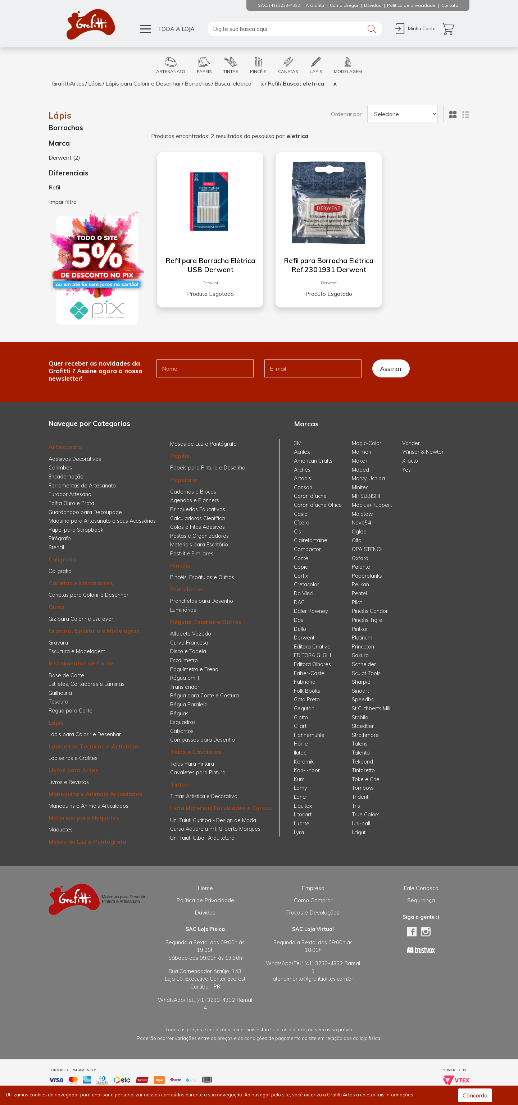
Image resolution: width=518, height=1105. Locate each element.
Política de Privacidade (205, 900)
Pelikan (360, 584)
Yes (406, 470)
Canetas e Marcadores (81, 583)
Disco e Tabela (188, 651)
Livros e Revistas (69, 782)
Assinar (391, 368)
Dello (300, 629)
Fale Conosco (421, 887)
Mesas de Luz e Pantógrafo (87, 841)
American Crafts (313, 461)
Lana (300, 797)
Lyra (299, 832)
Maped (360, 470)
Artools (302, 478)
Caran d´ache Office (318, 505)
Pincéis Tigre (367, 620)
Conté (301, 558)
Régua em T (185, 678)
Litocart (303, 814)
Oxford (360, 558)
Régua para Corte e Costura (204, 695)
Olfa (357, 540)
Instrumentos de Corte (81, 663)
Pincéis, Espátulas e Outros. (202, 577)
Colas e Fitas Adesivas (197, 527)
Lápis (95, 83)
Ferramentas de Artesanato (82, 485)
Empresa (313, 887)
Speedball (364, 699)
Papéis (180, 455)
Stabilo (360, 717)
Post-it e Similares (191, 553)
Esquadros (183, 722)
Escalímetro (184, 660)
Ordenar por (346, 114)
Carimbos (60, 467)
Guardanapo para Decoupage (85, 512)
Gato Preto (307, 699)
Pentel (359, 593)
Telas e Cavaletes (195, 751)
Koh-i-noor (307, 770)
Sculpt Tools (366, 673)
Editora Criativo (312, 646)
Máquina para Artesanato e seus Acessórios (102, 521)
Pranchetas (186, 589)
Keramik (304, 761)
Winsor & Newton (423, 452)
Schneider (364, 664)
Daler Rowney (311, 611)
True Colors (366, 814)
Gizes (56, 606)
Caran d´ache (310, 496)
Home (205, 887)
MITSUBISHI (366, 496)
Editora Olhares (312, 664)
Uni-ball (361, 823)
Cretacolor (306, 584)
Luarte (301, 823)
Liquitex (303, 806)
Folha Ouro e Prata (71, 503)
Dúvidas (205, 912)
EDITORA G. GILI (312, 655)
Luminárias (183, 610)
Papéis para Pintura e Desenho (207, 467)
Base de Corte (66, 675)
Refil (273, 83)
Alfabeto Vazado (190, 634)
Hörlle (301, 744)
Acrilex (302, 452)
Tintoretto (363, 770)
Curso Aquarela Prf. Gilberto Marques (215, 829)
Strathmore (365, 735)
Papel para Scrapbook (76, 530)
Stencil (56, 547)
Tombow (362, 788)
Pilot (357, 602)
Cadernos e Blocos (193, 492)
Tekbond (362, 761)
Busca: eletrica (232, 83)
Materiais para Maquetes (84, 817)
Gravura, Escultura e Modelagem (94, 630)
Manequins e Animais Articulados (95, 793)
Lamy (300, 788)
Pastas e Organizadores (199, 536)
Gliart (300, 726)
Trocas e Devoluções (313, 912)
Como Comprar (313, 900)
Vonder (411, 443)
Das (298, 620)
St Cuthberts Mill (371, 708)
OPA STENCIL (368, 549)
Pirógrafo (60, 538)
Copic (301, 567)
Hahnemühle (309, 735)
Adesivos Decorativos (75, 459)
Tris (356, 806)
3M (297, 443)
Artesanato (65, 446)
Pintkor (360, 629)
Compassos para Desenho (202, 740)
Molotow (362, 514)
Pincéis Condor (370, 611)
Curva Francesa (189, 642)
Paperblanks (367, 576)
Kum (299, 779)
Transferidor (184, 687)
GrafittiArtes (68, 83)
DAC (299, 602)
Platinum (362, 637)
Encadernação (66, 476)
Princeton (363, 646)
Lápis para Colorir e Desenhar (143, 83)
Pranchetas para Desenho (201, 601)
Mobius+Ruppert (372, 505)
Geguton (304, 708)
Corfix (301, 576)
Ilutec (300, 752)
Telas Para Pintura (192, 764)
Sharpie (361, 682)
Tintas (179, 784)
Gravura (58, 642)
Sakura (360, 655)
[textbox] (295, 29)
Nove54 (361, 522)
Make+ (360, 461)
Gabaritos (182, 731)
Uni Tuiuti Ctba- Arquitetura (202, 838)
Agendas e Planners (194, 500)
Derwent (210, 282)
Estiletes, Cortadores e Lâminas (86, 684)
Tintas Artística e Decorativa (203, 796)
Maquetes (61, 829)
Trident (360, 797)
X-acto (410, 461)
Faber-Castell (310, 673)
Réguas (179, 713)
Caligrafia (62, 559)
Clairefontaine (310, 540)
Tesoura (58, 701)
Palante (361, 567)
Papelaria (183, 479)
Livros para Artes (74, 770)
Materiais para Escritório (199, 544)
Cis (297, 531)
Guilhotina (60, 693)
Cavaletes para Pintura (198, 772)
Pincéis (180, 565)
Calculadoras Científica (197, 518)
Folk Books (307, 691)
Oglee (359, 531)
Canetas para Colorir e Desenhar (88, 595)
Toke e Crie (366, 779)
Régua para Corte (70, 710)
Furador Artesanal (70, 494)
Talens (360, 744)
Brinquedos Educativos (197, 509)
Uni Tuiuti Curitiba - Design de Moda (213, 820)
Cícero (301, 522)
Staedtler (363, 726)
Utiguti (359, 832)
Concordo (475, 1095)
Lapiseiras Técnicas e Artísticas (94, 746)
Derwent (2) (64, 157)
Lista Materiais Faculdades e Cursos (221, 808)
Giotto (301, 717)
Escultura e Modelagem (77, 651)
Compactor (307, 549)
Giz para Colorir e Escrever (81, 619)
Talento (361, 752)
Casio (301, 514)
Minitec (360, 487)
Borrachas (198, 83)
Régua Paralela (189, 704)
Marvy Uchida (368, 478)
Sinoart (360, 691)
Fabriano (304, 682)
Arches (302, 470)
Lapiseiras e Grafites (73, 758)
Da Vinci (303, 593)
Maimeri (361, 452)
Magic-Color (366, 443)
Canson (303, 487)
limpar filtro (63, 201)
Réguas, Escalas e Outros (206, 621)
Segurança (421, 900)
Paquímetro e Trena (194, 669)
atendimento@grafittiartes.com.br (313, 979)
